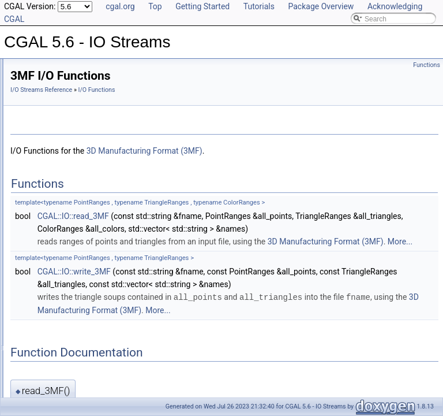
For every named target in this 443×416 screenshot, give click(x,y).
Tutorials (259, 6)
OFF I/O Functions (66, 170)
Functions (426, 65)
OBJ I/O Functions (66, 157)
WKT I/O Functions (67, 208)
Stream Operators (56, 106)
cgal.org (120, 6)
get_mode (44, 348)
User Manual (39, 81)
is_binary (43, 386)
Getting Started (202, 6)
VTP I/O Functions (66, 183)
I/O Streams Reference (185, 90)
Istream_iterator (53, 284)
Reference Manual (48, 94)
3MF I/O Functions (66, 221)
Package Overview (321, 6)
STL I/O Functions (65, 132)
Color (37, 272)
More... (302, 267)
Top (155, 6)
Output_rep (46, 322)
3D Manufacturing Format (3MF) (289, 150)
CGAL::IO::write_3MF (218, 297)
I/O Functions (49, 119)
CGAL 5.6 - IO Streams (46, 68)
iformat (39, 360)
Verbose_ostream (56, 310)
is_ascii (40, 373)
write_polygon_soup (69, 246)
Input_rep (43, 335)
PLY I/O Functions (65, 144)
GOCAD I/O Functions (72, 195)
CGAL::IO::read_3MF (217, 216)
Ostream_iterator (55, 297)
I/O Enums (45, 259)
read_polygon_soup (68, 233)
